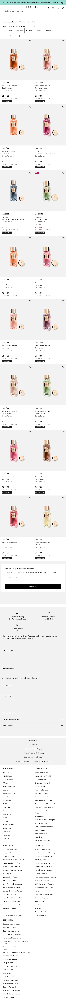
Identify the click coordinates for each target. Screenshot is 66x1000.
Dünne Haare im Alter (42, 840)
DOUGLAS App (8, 977)
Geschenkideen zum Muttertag (45, 856)
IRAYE (5, 804)
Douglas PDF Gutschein (11, 853)
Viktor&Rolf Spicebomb (11, 901)
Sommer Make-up (41, 874)
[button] (33, 713)
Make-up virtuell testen (11, 980)
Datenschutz (33, 741)
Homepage (7, 22)
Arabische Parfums (41, 790)
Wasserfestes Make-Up (43, 881)
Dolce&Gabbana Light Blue (13, 915)
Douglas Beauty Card (10, 966)
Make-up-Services (9, 928)
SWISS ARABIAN (9, 793)
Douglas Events (8, 963)
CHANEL (6, 821)
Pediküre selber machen (43, 800)
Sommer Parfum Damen (11, 990)
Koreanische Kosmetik (42, 783)
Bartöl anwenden (41, 823)
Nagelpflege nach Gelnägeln (45, 820)
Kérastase (6, 835)
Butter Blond (39, 816)
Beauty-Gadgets (40, 905)
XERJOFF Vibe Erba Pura (11, 867)
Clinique (6, 839)
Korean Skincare (40, 780)
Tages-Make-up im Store (11, 931)
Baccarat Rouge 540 (10, 894)
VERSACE (6, 832)
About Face (7, 811)
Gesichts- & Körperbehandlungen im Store (16, 943)
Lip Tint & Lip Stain (41, 793)
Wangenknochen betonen (44, 887)
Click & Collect (8, 970)
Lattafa (5, 790)
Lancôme (15, 22)
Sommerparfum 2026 (10, 983)
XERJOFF (6, 818)
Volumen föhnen (40, 915)
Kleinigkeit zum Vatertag (43, 870)
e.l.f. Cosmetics (8, 825)
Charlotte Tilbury (9, 780)
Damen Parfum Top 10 (43, 773)
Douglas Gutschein (10, 849)
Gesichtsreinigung (41, 898)
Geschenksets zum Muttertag (45, 853)
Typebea (6, 773)
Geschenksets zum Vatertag (45, 863)
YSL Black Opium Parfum (11, 887)
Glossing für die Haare (43, 797)
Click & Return (8, 973)
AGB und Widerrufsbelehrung (33, 753)
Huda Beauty (7, 797)
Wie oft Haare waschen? (11, 994)
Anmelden (33, 586)
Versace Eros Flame (10, 877)
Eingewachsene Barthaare (44, 827)
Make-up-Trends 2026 (11, 956)
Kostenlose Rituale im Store (12, 938)
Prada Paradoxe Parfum (11, 863)
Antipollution (39, 901)
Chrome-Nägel (40, 830)
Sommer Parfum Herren (11, 987)
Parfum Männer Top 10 (43, 776)
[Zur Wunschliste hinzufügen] (30, 41)
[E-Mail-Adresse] (33, 577)
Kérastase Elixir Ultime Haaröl (13, 860)
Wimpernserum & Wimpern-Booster (47, 804)
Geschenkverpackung (11, 959)
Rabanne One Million (10, 908)
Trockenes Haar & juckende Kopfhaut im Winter (49, 812)
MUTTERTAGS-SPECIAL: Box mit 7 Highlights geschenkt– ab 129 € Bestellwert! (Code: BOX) (31, 2)
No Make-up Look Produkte (44, 884)
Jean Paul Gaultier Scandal (12, 884)
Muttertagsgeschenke (42, 849)
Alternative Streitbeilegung (33, 749)
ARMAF (5, 783)
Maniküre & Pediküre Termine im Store (16, 952)
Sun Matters (7, 807)
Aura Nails (38, 837)
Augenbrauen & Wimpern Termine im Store (16, 948)
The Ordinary (7, 828)
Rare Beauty (7, 814)
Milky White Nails (41, 834)
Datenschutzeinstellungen (33, 757)
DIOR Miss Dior (8, 856)
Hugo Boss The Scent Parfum (13, 898)
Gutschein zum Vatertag (43, 867)
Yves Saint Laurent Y (10, 881)
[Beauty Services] (47, 7)
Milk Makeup (7, 776)
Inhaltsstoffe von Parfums (44, 807)
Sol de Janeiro (8, 800)
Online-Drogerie (40, 786)
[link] (16, 70)
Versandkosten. (32, 678)
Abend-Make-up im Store (12, 934)
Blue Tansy (38, 908)
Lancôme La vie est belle (12, 905)
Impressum (33, 745)
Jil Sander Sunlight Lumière (12, 870)
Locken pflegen (8, 997)
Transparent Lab (9, 786)
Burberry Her (7, 874)
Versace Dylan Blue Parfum (12, 891)
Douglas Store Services (11, 924)
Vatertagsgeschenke (42, 860)
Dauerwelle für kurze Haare (44, 912)
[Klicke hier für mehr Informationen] (62, 2)
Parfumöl (38, 891)
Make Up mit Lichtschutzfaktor (45, 877)
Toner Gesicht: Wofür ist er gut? (46, 894)
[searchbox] (33, 11)
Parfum (22, 22)
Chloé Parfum (8, 912)
